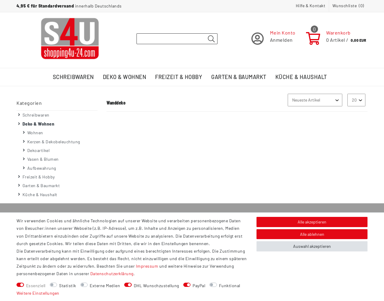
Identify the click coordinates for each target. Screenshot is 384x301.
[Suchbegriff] (177, 38)
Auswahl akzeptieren (312, 246)
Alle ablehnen (312, 234)
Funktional (229, 285)
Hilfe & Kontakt (311, 5)
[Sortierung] (315, 100)
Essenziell (36, 285)
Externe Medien (105, 285)
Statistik (67, 285)
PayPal (199, 285)
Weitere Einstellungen (37, 293)
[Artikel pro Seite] (356, 100)
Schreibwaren (73, 77)
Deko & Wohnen (124, 77)
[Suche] (211, 39)
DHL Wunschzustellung (156, 285)
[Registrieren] (273, 38)
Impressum (147, 266)
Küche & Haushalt (301, 77)
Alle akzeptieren (312, 221)
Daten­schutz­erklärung (112, 273)
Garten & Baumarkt (238, 77)
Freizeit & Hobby (178, 77)
